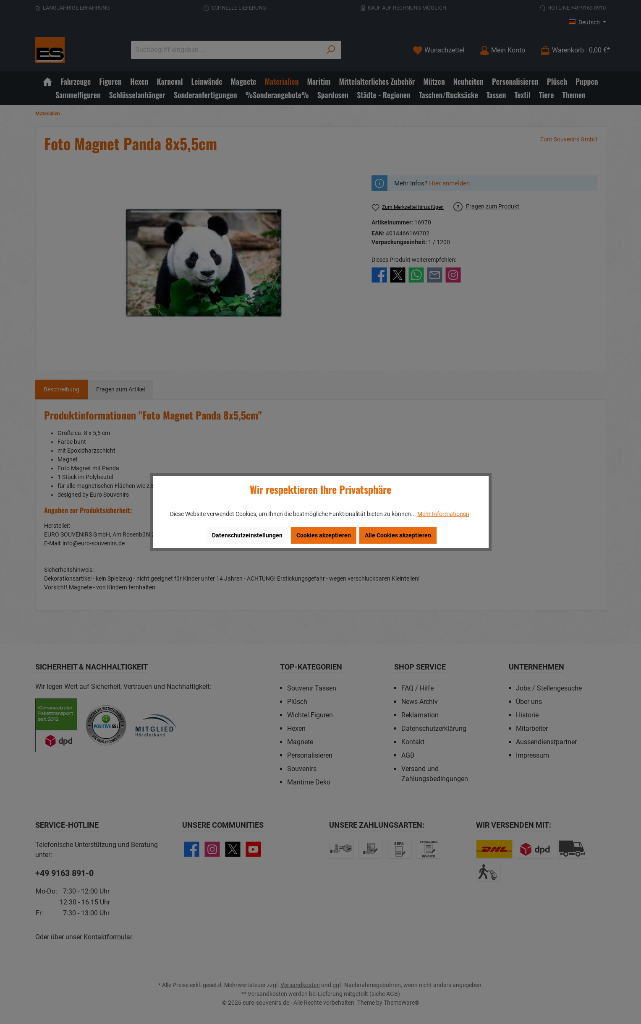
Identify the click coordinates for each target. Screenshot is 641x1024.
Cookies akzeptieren (323, 535)
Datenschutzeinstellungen (247, 535)
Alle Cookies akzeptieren (398, 535)
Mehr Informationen (443, 514)
